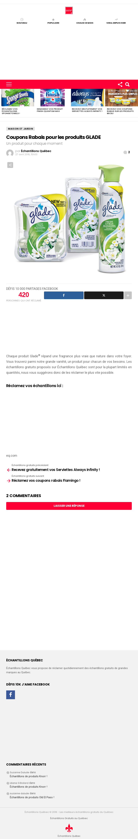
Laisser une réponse (69, 506)
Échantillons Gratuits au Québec (69, 818)
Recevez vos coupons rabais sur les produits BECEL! (120, 111)
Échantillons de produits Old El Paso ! (32, 797)
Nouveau (22, 22)
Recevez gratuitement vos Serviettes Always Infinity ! (87, 110)
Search (127, 85)
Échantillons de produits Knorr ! (28, 776)
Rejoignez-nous (120, 85)
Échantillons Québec (72, 367)
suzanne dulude (19, 793)
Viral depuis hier (116, 22)
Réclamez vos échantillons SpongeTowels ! (11, 111)
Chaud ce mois (84, 22)
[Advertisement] (69, 52)
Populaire (53, 22)
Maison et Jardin (20, 128)
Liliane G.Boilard (19, 783)
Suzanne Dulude (19, 772)
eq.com (11, 455)
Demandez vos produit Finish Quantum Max (50, 110)
